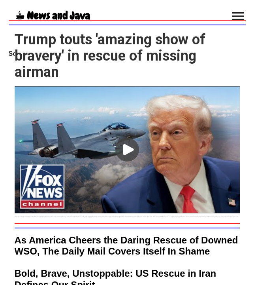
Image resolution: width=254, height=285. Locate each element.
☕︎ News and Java (52, 16)
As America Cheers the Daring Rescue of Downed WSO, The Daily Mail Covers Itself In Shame (126, 245)
